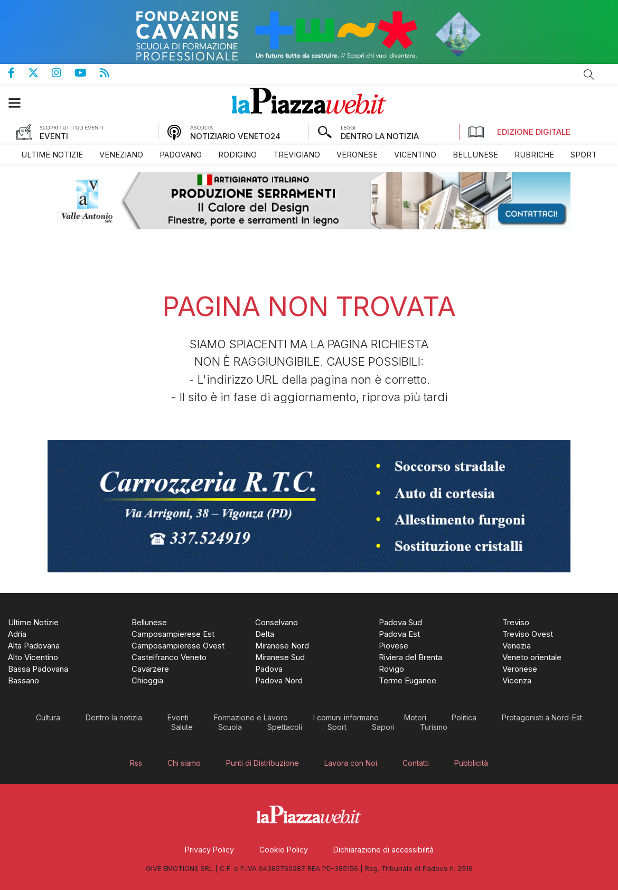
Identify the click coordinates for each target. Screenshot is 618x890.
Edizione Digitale (519, 132)
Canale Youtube (87, 73)
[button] (20, 102)
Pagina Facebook (18, 73)
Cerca (589, 74)
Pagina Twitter (40, 73)
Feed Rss (111, 73)
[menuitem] (52, 154)
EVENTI (54, 136)
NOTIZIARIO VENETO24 (235, 136)
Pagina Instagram (63, 73)
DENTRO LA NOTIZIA (380, 136)
